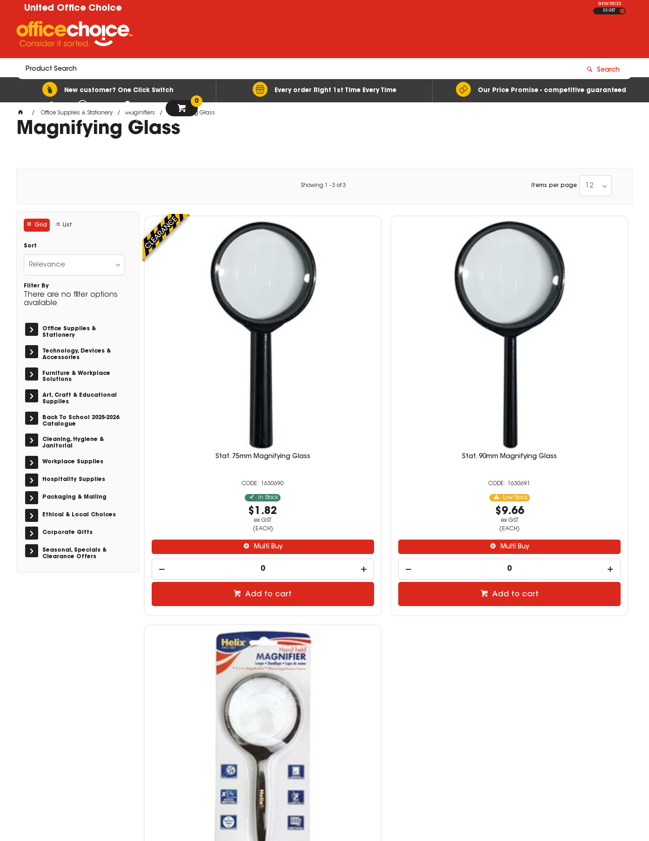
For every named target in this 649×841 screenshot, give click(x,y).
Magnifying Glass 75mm (447, 331)
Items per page (554, 185)
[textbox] (270, 36)
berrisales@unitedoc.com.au (502, 748)
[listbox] (595, 185)
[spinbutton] (201, 444)
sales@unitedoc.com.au (494, 694)
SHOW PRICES (609, 4)
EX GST (609, 11)
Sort (30, 246)
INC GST (622, 10)
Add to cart (206, 469)
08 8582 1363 (478, 739)
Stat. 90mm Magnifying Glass (324, 331)
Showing (323, 185)
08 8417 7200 (478, 686)
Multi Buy (205, 422)
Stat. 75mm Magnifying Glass (201, 331)
